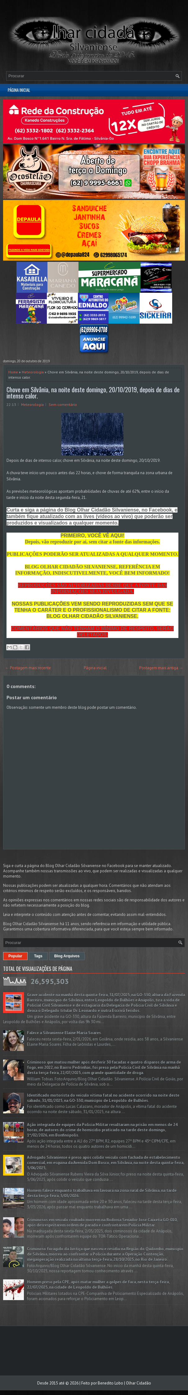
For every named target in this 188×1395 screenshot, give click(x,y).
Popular (15, 956)
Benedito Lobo (110, 1383)
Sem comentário (63, 404)
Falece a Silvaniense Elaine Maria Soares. (64, 1033)
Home (13, 372)
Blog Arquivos (67, 956)
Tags (38, 956)
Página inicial (19, 90)
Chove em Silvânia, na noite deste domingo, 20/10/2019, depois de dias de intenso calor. (93, 392)
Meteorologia (33, 372)
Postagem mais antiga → (161, 667)
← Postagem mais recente (28, 667)
